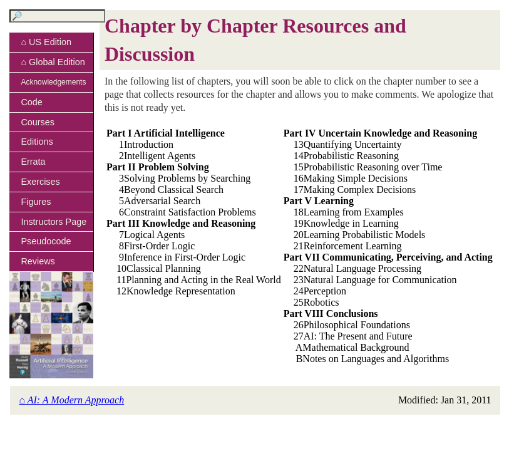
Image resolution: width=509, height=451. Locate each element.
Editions (37, 142)
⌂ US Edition (46, 42)
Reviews (37, 261)
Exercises (40, 182)
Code (31, 102)
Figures (36, 202)
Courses (37, 122)
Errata (33, 162)
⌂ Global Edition (53, 62)
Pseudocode (46, 241)
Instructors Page (53, 222)
